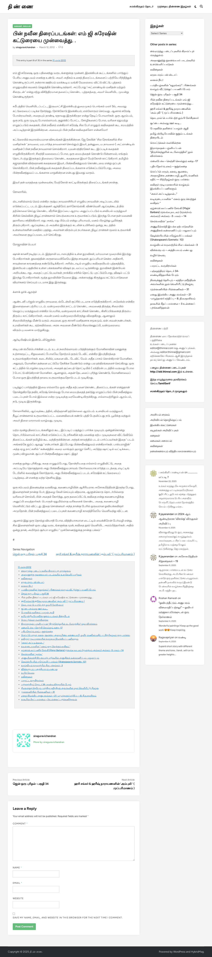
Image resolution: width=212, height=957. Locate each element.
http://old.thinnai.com (163, 371)
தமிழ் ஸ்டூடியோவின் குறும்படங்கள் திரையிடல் (45, 616)
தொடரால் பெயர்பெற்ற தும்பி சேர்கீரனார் (42, 605)
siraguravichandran (25, 47)
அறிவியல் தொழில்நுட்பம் (166, 419)
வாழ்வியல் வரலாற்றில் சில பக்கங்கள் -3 (42, 665)
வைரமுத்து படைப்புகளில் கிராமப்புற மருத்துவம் (46, 571)
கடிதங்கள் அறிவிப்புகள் (164, 430)
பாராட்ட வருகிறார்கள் (32, 680)
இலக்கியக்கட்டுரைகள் (163, 425)
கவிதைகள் (26, 578)
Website (18, 898)
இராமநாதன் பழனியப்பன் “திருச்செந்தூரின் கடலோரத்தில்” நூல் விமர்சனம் (59, 624)
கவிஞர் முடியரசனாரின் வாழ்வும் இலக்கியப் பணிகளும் (49, 639)
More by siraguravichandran (48, 742)
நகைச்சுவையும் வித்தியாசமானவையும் (173, 451)
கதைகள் (155, 435)
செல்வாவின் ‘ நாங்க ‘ (32, 654)
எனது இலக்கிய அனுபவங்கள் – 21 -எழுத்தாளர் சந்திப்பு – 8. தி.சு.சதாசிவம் (58, 695)
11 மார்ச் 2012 (59, 60)
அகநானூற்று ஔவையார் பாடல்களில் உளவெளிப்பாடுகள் (51, 574)
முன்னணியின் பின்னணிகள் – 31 (38, 692)
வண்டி (182, 637)
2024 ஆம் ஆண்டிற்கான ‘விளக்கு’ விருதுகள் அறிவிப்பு (178, 519)
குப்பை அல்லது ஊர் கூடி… (34, 608)
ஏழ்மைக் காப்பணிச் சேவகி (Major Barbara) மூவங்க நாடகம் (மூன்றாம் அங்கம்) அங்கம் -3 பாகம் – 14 (72, 650)
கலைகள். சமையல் (22, 26)
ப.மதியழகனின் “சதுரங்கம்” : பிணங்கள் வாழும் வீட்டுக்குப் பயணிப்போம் (58, 589)
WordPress (179, 951)
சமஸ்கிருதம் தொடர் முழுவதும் (168, 391)
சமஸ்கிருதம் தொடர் (141, 6)
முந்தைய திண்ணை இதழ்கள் (174, 6)
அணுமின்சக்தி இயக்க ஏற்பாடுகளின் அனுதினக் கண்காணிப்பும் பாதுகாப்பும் (60, 658)
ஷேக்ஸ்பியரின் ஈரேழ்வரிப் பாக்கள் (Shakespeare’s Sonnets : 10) (53, 661)
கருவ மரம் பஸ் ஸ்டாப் (32, 582)
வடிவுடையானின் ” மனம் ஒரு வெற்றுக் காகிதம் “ (45, 646)
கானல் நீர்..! (27, 586)
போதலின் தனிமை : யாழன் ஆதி (37, 612)
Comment (20, 823)
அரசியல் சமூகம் (160, 414)
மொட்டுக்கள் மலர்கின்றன (34, 620)
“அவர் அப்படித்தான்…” (32, 642)
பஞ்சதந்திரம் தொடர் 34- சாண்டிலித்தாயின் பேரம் (46, 684)
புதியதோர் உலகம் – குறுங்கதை (37, 631)
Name (17, 867)
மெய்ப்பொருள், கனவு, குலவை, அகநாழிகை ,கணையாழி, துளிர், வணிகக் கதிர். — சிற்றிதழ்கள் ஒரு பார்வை (75, 635)
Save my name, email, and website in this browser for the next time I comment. (68, 917)
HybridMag (197, 951)
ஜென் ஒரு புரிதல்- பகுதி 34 (30, 554)
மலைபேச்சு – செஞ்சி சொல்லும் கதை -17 (41, 627)
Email (17, 883)
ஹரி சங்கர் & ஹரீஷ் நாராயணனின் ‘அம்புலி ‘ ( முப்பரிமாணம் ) (95, 554)
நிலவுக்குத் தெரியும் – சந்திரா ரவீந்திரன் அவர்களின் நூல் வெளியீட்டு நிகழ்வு (60, 688)
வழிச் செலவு (28, 673)
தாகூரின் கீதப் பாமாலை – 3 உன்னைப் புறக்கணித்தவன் (49, 699)
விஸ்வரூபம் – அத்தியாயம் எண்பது (39, 669)
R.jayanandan (166, 514)
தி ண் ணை (20, 6)
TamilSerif (164, 383)
